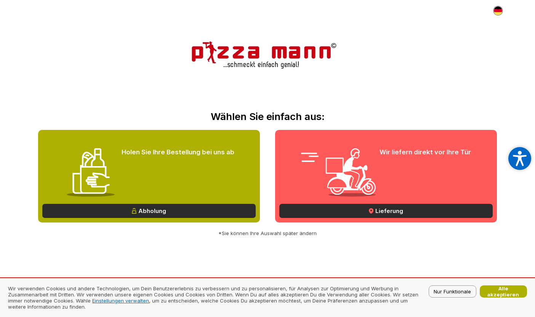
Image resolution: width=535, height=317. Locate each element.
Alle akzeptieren (503, 291)
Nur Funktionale (452, 291)
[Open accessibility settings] (519, 158)
